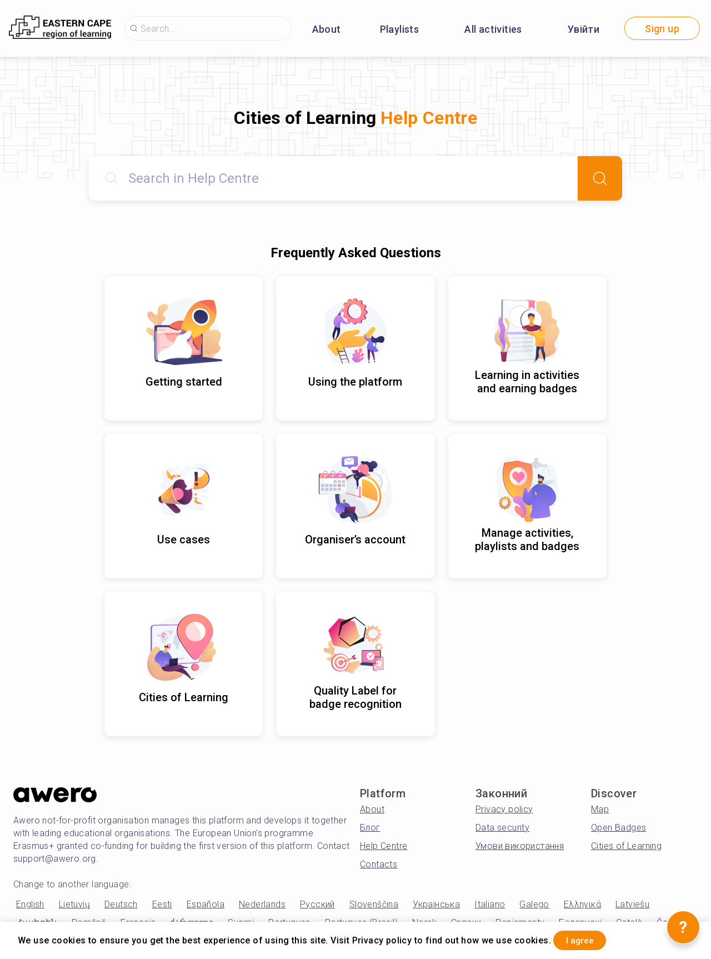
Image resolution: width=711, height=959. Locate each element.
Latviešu (632, 904)
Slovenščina (373, 904)
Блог (370, 827)
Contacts (378, 864)
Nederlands (262, 904)
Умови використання (519, 846)
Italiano (489, 904)
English (30, 904)
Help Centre (383, 846)
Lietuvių (74, 904)
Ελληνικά (582, 904)
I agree (589, 939)
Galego (534, 904)
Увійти (583, 29)
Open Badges (618, 827)
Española (205, 904)
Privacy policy (504, 809)
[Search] (600, 178)
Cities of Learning (626, 846)
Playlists (399, 29)
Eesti (162, 904)
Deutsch (121, 904)
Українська (436, 904)
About (326, 29)
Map (600, 809)
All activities (493, 29)
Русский (317, 904)
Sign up (662, 28)
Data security (502, 827)
